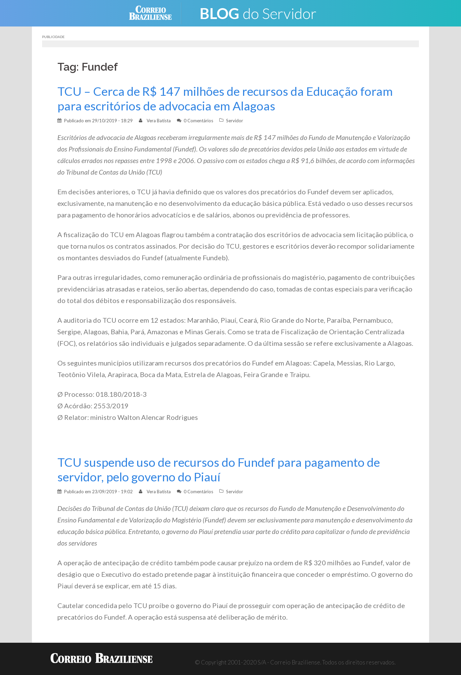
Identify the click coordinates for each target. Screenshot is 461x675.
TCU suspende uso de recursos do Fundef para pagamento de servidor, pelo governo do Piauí (218, 469)
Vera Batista (159, 120)
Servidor (234, 120)
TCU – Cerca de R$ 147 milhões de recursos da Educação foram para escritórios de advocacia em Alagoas (225, 98)
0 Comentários (198, 120)
